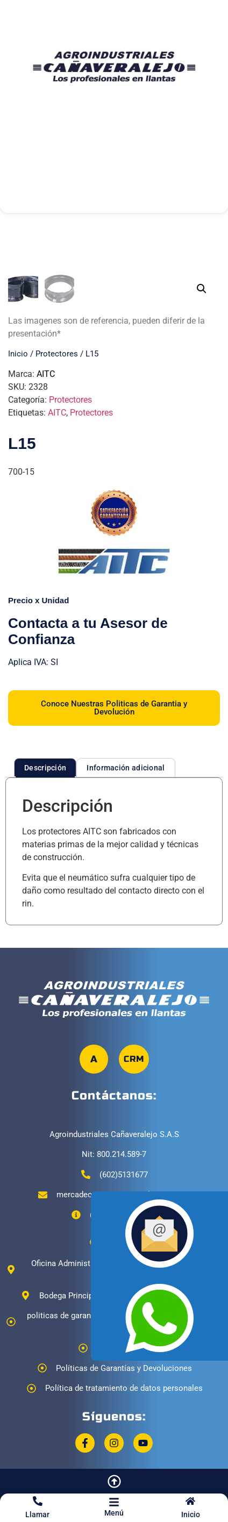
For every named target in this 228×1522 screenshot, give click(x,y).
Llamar (37, 1514)
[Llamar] (37, 1501)
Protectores (56, 490)
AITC (46, 510)
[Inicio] (190, 1501)
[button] (201, 288)
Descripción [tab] (45, 904)
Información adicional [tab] (126, 904)
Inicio (190, 1514)
